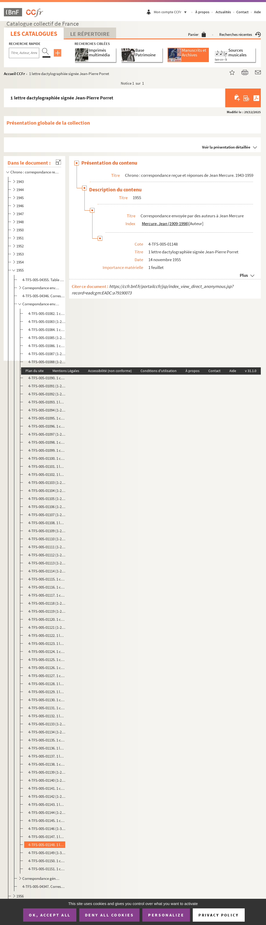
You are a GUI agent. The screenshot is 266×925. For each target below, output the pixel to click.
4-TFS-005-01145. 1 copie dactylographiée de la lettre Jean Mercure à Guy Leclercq (46, 820)
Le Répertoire (90, 33)
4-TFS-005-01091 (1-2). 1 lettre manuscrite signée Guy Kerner (46, 385)
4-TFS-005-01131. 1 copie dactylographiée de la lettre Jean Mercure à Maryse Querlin (46, 707)
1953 (20, 254)
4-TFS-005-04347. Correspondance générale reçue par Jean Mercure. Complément (43, 886)
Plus (244, 275)
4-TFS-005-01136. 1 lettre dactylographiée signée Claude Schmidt (46, 748)
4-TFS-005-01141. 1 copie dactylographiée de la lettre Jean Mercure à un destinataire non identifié (46, 788)
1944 (20, 189)
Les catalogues (33, 34)
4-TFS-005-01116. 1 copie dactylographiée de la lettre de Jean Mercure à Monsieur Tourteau (46, 587)
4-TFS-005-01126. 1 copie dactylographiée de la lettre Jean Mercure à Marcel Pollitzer (46, 667)
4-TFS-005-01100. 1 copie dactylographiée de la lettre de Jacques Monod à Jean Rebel (46, 458)
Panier (197, 34)
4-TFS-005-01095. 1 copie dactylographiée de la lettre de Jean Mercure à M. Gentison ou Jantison (46, 418)
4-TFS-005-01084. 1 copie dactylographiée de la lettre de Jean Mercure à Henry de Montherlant (46, 329)
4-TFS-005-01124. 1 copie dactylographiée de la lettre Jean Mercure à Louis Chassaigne (46, 651)
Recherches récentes (240, 34)
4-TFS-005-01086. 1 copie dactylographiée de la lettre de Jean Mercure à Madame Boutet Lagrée (46, 345)
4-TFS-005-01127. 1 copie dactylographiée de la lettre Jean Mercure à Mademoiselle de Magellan (46, 675)
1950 (20, 229)
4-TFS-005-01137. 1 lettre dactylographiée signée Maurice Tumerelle (46, 756)
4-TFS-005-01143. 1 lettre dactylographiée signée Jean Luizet (46, 804)
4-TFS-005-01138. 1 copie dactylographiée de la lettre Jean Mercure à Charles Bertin (46, 764)
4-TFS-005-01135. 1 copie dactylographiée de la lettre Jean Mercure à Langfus (46, 740)
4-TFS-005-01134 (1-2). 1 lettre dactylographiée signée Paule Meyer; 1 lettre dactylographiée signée (46, 732)
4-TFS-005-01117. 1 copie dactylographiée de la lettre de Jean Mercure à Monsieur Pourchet (46, 595)
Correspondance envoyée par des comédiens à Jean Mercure (41, 287)
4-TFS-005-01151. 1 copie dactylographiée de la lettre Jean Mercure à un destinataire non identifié (46, 868)
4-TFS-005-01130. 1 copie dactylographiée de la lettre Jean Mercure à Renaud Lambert (46, 699)
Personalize (166, 914)
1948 (20, 221)
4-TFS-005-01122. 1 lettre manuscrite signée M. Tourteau (46, 635)
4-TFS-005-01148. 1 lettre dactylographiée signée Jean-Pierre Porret (46, 844)
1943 (20, 181)
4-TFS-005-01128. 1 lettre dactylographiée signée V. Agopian (46, 683)
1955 (20, 270)
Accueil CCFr (14, 73)
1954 (20, 262)
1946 (20, 205)
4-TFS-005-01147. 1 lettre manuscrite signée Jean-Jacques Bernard (46, 836)
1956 (20, 896)
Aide (257, 12)
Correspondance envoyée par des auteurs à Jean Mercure (41, 303)
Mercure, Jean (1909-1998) (165, 223)
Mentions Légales (65, 370)
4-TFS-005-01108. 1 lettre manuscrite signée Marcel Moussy (46, 522)
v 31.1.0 (250, 370)
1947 (20, 213)
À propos (202, 12)
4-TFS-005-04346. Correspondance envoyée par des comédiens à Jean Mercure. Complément (43, 295)
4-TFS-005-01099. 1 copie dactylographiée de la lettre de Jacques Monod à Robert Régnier (46, 450)
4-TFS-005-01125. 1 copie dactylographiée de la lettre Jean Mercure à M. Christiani (46, 659)
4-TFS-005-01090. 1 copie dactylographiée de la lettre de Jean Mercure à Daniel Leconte (46, 377)
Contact (242, 12)
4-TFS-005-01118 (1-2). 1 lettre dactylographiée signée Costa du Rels (46, 603)
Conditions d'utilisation (159, 370)
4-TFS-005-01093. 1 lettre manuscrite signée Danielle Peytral (46, 402)
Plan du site (34, 370)
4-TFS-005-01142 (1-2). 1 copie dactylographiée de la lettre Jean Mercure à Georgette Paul (46, 796)
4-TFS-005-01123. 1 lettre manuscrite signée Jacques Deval (46, 643)
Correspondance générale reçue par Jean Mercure (41, 878)
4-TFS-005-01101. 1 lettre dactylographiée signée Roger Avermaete (46, 466)
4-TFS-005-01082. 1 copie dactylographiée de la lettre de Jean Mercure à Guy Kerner (46, 313)
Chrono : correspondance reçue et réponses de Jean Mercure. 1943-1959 (34, 172)
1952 (20, 246)
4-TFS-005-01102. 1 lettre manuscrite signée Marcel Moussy (46, 474)
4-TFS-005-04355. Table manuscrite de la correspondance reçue (43, 279)
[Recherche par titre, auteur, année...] (24, 53)
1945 (20, 197)
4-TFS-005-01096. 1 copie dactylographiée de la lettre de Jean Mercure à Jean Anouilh (46, 426)
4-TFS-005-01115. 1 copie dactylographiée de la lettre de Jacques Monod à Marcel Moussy (46, 579)
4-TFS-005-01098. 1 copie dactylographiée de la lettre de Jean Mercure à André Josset (46, 442)
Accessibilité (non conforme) (110, 370)
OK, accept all (49, 914)
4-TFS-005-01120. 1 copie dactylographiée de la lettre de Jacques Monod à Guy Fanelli (46, 619)
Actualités (223, 12)
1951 (20, 237)
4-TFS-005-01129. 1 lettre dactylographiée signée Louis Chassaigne (46, 691)
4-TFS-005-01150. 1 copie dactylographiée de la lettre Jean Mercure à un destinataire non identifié (46, 860)
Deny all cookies (109, 914)
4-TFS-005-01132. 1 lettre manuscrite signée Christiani (46, 715)
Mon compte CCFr (171, 12)
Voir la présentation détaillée (226, 147)
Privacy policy (218, 915)
